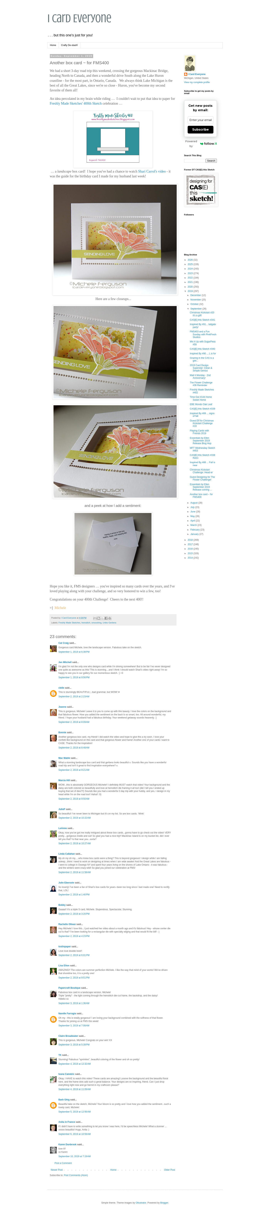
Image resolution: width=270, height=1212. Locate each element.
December (196, 295)
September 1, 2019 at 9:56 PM (74, 677)
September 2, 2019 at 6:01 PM (74, 955)
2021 (190, 282)
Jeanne (62, 707)
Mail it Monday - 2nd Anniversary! (200, 376)
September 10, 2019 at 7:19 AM (75, 1156)
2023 (190, 273)
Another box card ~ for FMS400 (201, 495)
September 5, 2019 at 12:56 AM (75, 1111)
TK (60, 1055)
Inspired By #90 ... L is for (203, 353)
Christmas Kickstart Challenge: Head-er (201, 471)
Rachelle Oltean (67, 924)
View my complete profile (197, 82)
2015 (190, 553)
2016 (190, 548)
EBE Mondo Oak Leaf (201, 404)
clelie (61, 687)
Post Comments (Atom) (76, 1175)
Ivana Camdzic (66, 1074)
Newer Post (57, 1170)
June (193, 511)
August (194, 502)
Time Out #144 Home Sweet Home (201, 398)
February (195, 529)
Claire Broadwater (68, 1036)
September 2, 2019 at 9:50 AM (74, 798)
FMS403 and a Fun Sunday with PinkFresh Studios (203, 334)
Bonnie (62, 732)
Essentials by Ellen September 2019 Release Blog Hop (200, 441)
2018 (190, 540)
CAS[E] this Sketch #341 (202, 320)
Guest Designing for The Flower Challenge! (202, 478)
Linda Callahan (67, 853)
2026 (190, 260)
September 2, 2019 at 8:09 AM (74, 722)
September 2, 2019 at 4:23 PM (74, 936)
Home (53, 45)
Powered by (201, 144)
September (196, 308)
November (196, 299)
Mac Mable (64, 758)
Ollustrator (141, 1202)
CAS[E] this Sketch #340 (202, 349)
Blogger (164, 1202)
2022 (190, 277)
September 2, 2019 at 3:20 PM (74, 914)
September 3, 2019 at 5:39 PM (74, 1044)
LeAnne (63, 828)
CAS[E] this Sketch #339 (202, 408)
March (193, 525)
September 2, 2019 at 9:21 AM (74, 770)
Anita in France (67, 1122)
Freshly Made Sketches (69, 622)
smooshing (96, 622)
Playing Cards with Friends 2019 (199, 432)
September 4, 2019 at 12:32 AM (75, 1064)
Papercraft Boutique (70, 988)
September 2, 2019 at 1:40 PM (74, 894)
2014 (190, 557)
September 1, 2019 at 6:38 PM (74, 652)
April (193, 520)
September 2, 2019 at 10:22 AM (75, 818)
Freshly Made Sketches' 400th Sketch (76, 103)
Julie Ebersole (66, 882)
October (194, 304)
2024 (190, 268)
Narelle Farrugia (67, 1013)
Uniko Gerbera (109, 622)
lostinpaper (65, 946)
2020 (190, 286)
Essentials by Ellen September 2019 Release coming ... (201, 487)
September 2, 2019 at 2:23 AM (74, 696)
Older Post (169, 1170)
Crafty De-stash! (69, 45)
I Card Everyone (79, 18)
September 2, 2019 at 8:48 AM (74, 747)
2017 (190, 544)
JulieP (62, 809)
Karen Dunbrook (68, 1144)
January (194, 534)
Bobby (62, 905)
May (192, 516)
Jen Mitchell (65, 662)
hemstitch (85, 622)
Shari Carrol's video (152, 171)
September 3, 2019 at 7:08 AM (74, 1025)
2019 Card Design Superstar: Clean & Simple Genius (201, 368)
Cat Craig (64, 643)
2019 (190, 291)
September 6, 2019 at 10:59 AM (75, 1134)
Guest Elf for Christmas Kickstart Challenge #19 (202, 423)
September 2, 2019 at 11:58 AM (75, 872)
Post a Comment (63, 1163)
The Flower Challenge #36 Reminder (201, 384)
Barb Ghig (64, 1099)
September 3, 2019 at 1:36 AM (74, 1003)
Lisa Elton (64, 965)
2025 (190, 264)
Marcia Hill (64, 780)
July (192, 507)
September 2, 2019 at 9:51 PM (74, 977)
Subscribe (200, 129)
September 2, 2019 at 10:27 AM (75, 843)
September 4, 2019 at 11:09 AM (75, 1089)
